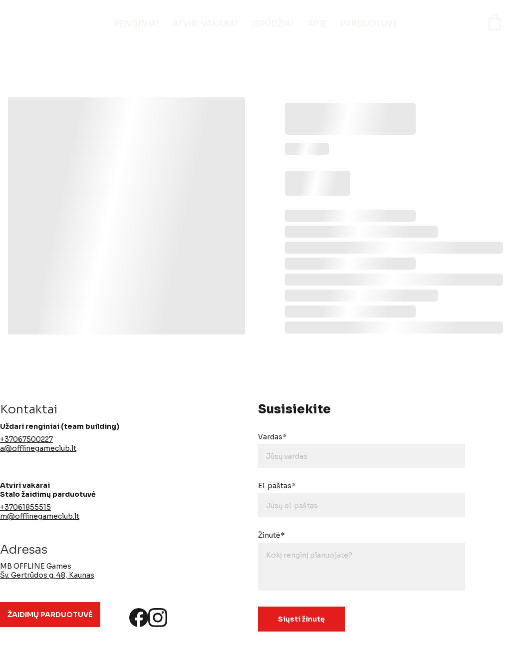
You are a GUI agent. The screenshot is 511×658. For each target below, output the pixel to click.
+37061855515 (25, 507)
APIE (316, 23)
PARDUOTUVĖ (369, 23)
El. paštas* (277, 485)
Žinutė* (271, 535)
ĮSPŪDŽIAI (272, 23)
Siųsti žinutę (301, 619)
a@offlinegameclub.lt (38, 448)
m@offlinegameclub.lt (39, 516)
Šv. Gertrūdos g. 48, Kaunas (47, 575)
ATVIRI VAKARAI (205, 23)
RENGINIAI (136, 23)
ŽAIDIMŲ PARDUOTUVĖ (49, 614)
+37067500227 (26, 439)
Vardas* (272, 436)
